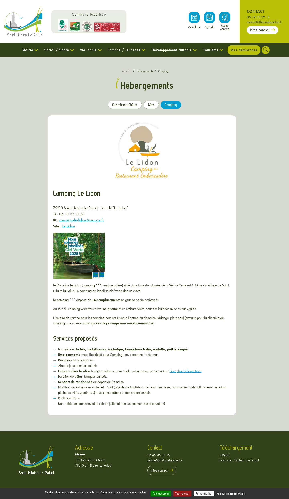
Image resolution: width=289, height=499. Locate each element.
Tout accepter (161, 493)
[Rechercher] (267, 50)
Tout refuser (182, 493)
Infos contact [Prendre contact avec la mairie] (260, 30)
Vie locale (86, 50)
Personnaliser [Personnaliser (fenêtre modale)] (204, 493)
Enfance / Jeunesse (122, 50)
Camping (174, 105)
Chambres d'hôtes (123, 105)
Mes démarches (244, 50)
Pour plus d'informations (185, 370)
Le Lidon (68, 225)
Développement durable (170, 50)
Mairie (26, 50)
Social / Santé (54, 50)
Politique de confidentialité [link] (230, 493)
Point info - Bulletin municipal (239, 460)
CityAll (224, 454)
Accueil (126, 71)
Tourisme (209, 50)
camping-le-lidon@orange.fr (81, 219)
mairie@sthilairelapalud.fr (264, 22)
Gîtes (153, 105)
